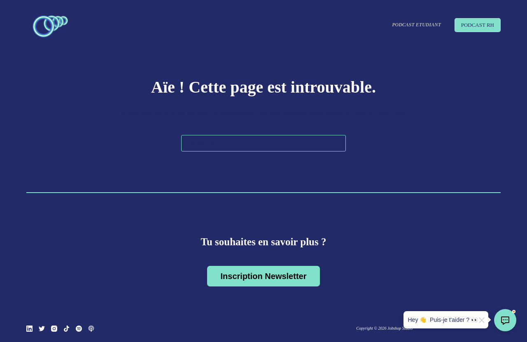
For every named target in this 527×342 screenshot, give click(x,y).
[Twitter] (42, 329)
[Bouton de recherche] (337, 143)
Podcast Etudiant (416, 25)
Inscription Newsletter (264, 276)
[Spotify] (79, 329)
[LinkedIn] (29, 329)
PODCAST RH (477, 25)
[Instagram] (54, 329)
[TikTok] (66, 329)
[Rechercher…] (263, 143)
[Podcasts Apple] (91, 329)
